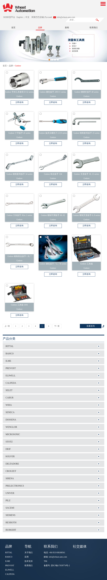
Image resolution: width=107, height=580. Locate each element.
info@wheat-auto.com (66, 17)
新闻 (67, 28)
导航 (28, 546)
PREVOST (11, 368)
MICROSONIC (13, 434)
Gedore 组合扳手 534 (53, 174)
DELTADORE (12, 463)
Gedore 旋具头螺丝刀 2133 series (53, 133)
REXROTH (11, 522)
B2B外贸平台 (9, 17)
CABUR (10, 397)
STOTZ (9, 441)
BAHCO (10, 353)
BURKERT (11, 530)
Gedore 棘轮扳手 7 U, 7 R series (52, 264)
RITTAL (10, 346)
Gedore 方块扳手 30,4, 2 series (19, 215)
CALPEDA (11, 383)
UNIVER (10, 493)
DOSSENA (11, 419)
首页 (13, 28)
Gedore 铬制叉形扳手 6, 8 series (86, 215)
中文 (27, 17)
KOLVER (10, 456)
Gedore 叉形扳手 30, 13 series (86, 174)
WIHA (9, 405)
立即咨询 (19, 102)
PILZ (8, 500)
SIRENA (10, 478)
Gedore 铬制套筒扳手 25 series (87, 133)
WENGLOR (11, 427)
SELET (9, 390)
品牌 (40, 28)
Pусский (48, 17)
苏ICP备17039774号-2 (60, 565)
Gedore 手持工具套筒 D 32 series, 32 (19, 92)
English (20, 17)
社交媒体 (80, 546)
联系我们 (94, 28)
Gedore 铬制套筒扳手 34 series (19, 174)
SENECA (10, 412)
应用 (27, 557)
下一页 (56, 326)
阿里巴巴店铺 (38, 17)
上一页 (7, 326)
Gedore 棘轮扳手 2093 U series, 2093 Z (53, 92)
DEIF (8, 449)
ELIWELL (11, 375)
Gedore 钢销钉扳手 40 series (87, 92)
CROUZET (11, 471)
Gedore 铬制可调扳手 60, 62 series (53, 215)
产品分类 (9, 338)
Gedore (18, 66)
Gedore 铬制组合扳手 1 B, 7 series (19, 257)
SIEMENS (10, 515)
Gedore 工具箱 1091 (19, 305)
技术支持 (29, 561)
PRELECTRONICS (15, 486)
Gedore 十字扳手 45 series (19, 133)
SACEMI (10, 508)
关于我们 (29, 552)
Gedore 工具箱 (86, 264)
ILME (8, 361)
